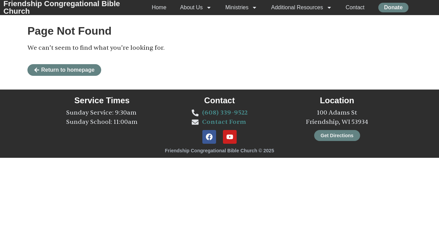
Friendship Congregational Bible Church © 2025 (219, 150)
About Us (196, 7)
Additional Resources (301, 7)
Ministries (241, 7)
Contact (355, 7)
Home (159, 7)
